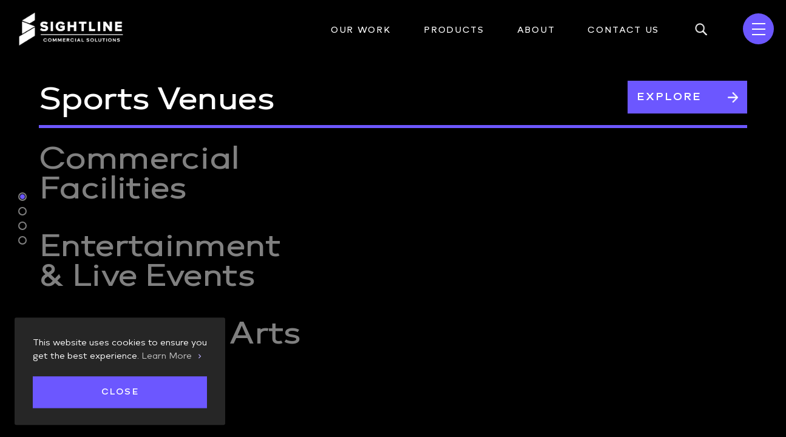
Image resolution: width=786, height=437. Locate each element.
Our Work (361, 30)
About (536, 30)
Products (454, 30)
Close (119, 392)
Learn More (166, 356)
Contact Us (623, 30)
